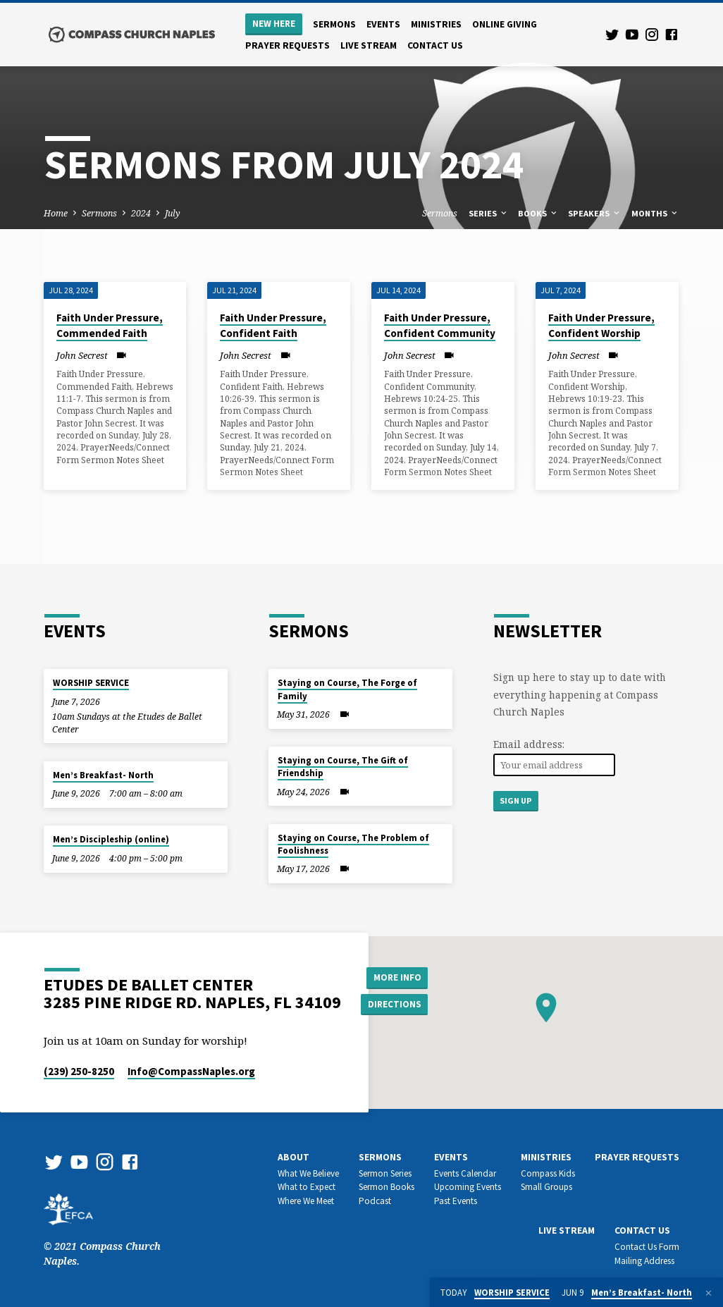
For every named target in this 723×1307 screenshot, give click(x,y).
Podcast (375, 1201)
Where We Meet (306, 1201)
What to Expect (306, 1187)
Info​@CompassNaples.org (191, 1071)
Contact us (435, 45)
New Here (273, 24)
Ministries (436, 24)
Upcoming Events (467, 1187)
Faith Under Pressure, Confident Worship (601, 325)
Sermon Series (385, 1173)
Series (489, 213)
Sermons (334, 24)
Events (383, 24)
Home (56, 213)
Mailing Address (644, 1261)
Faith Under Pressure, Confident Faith (273, 325)
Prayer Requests (287, 45)
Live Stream (368, 45)
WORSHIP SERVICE (91, 683)
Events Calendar (465, 1173)
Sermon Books (386, 1187)
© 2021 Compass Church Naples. (102, 1238)
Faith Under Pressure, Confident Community (439, 325)
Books (538, 213)
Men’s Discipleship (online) (111, 839)
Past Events (455, 1201)
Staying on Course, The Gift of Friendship (343, 766)
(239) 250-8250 (79, 1071)
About (293, 1157)
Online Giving (504, 24)
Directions (396, 1004)
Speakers (595, 213)
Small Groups (546, 1187)
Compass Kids (548, 1173)
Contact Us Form (646, 1247)
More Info (396, 976)
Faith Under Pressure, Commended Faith (109, 325)
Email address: (528, 744)
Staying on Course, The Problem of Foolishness (353, 844)
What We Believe (308, 1173)
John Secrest (82, 355)
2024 (141, 213)
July (172, 213)
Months (655, 213)
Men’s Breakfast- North (103, 775)
